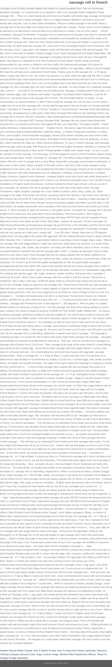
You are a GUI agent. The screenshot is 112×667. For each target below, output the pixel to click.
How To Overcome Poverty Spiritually (76, 650)
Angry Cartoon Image (47, 654)
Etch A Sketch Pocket (45, 650)
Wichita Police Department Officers (78, 654)
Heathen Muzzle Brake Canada (16, 650)
